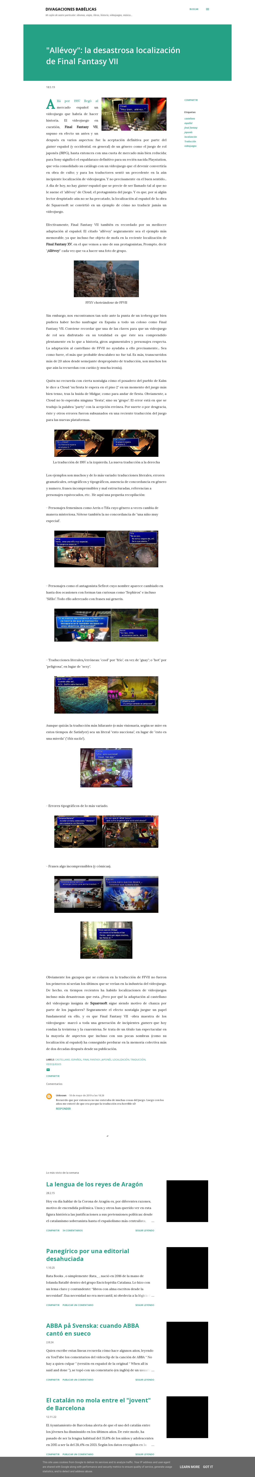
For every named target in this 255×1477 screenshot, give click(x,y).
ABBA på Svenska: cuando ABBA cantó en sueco (92, 1329)
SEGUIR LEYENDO (144, 1230)
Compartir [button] (191, 99)
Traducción (190, 141)
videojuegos (190, 145)
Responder (63, 1108)
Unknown (61, 1095)
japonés (188, 132)
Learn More (190, 1467)
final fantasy (190, 127)
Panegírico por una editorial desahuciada (87, 1255)
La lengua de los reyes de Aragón (94, 1184)
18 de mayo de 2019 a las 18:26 (86, 1095)
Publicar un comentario (78, 1305)
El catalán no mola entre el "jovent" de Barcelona (98, 1404)
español (188, 123)
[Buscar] (194, 9)
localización (190, 136)
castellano (189, 118)
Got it (208, 1467)
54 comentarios (73, 1230)
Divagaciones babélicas (71, 9)
